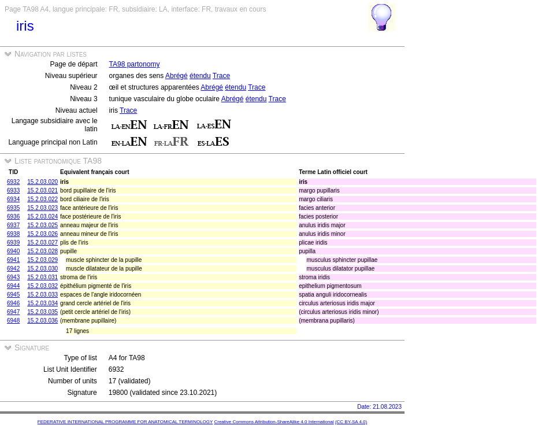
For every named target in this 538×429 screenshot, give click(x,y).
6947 (13, 312)
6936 (13, 216)
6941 (13, 260)
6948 (13, 320)
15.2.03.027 (42, 242)
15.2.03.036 (42, 320)
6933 (13, 190)
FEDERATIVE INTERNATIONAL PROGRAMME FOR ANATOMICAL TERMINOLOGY (125, 421)
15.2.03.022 (42, 199)
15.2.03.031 (42, 277)
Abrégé (176, 76)
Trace (221, 76)
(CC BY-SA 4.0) (351, 421)
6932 (13, 182)
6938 (13, 234)
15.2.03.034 (42, 303)
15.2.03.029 (42, 260)
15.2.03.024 (42, 216)
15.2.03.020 (42, 182)
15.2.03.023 (42, 208)
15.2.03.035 (42, 312)
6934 (13, 199)
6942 (13, 268)
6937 (13, 225)
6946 (13, 303)
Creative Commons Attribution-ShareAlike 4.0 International (273, 421)
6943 (13, 277)
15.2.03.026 (42, 234)
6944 (13, 286)
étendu (200, 76)
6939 (13, 242)
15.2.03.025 (42, 225)
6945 (13, 294)
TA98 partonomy (134, 64)
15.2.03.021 (42, 190)
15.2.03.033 (42, 294)
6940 (13, 251)
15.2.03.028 (42, 251)
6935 (13, 208)
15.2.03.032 (42, 286)
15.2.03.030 (42, 268)
